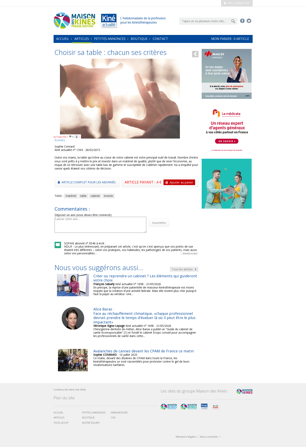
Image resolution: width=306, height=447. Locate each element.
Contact (160, 39)
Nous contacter (209, 437)
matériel (71, 196)
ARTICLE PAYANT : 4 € (160, 182)
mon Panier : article (230, 39)
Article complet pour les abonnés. (87, 182)
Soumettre (159, 223)
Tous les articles (184, 269)
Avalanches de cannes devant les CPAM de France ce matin (143, 351)
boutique (88, 417)
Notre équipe (91, 422)
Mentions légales (186, 437)
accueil (62, 39)
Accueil (58, 412)
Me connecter (237, 3)
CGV (113, 417)
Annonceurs (119, 412)
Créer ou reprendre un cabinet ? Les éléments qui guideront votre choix (145, 278)
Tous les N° (61, 422)
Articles (81, 39)
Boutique (139, 39)
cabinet (95, 196)
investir (108, 196)
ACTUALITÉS (60, 136)
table (83, 196)
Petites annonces (110, 39)
